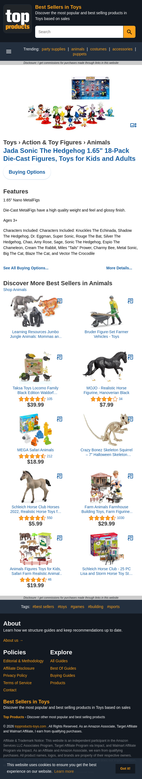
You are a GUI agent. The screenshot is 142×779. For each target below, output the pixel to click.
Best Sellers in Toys (58, 7)
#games (77, 606)
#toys (62, 606)
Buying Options (27, 172)
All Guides (59, 661)
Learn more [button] (64, 771)
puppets (80, 54)
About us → (13, 640)
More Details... (119, 268)
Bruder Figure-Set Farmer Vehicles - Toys (106, 334)
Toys (10, 142)
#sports (113, 606)
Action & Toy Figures (52, 142)
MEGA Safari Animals (35, 450)
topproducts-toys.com (30, 726)
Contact (9, 690)
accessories (122, 49)
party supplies (53, 49)
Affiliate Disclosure (19, 668)
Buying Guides (62, 675)
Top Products (14, 717)
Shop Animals (15, 289)
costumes (98, 49)
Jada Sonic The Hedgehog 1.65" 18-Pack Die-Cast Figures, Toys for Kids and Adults (69, 154)
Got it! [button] (125, 769)
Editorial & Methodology (23, 661)
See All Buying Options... (26, 268)
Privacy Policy (15, 675)
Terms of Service (17, 683)
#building (95, 606)
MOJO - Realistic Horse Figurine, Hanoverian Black (106, 390)
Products (57, 683)
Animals (98, 142)
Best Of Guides (63, 668)
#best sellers (43, 606)
